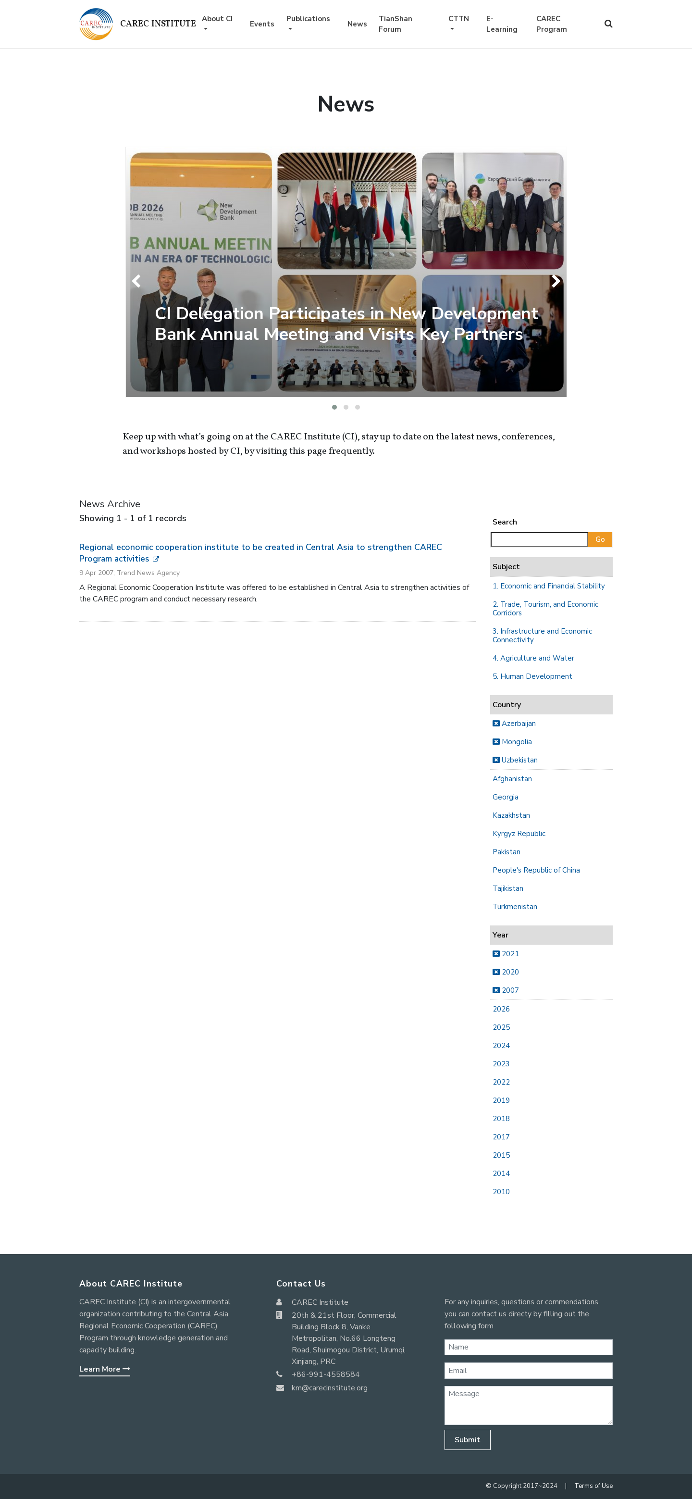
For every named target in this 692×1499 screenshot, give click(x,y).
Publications (308, 19)
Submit (468, 1440)
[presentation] (138, 281)
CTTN (458, 19)
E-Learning (502, 24)
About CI (217, 19)
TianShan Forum (395, 24)
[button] (334, 407)
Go (600, 539)
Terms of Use (593, 1486)
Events (262, 24)
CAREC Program (551, 24)
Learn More (104, 1369)
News (357, 24)
